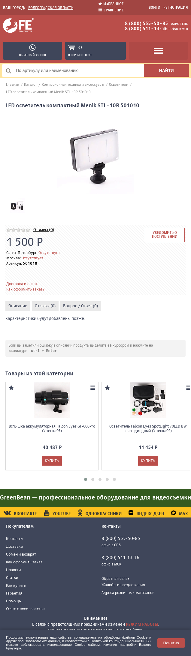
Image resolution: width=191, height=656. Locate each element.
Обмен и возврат (21, 555)
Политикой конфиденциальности (117, 641)
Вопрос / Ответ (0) (80, 306)
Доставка (14, 547)
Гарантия (14, 594)
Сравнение (111, 10)
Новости (13, 570)
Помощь (13, 602)
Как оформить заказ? (25, 289)
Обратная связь (115, 579)
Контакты (14, 539)
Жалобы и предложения (123, 585)
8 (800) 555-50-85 (146, 24)
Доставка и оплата (23, 284)
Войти (154, 8)
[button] (85, 480)
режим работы (142, 624)
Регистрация (175, 8)
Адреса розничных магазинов (128, 593)
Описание (17, 306)
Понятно (171, 643)
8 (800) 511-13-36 (146, 29)
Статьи (12, 578)
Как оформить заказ (24, 563)
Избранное (111, 4)
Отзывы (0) (43, 230)
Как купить (16, 586)
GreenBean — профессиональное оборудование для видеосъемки (95, 498)
